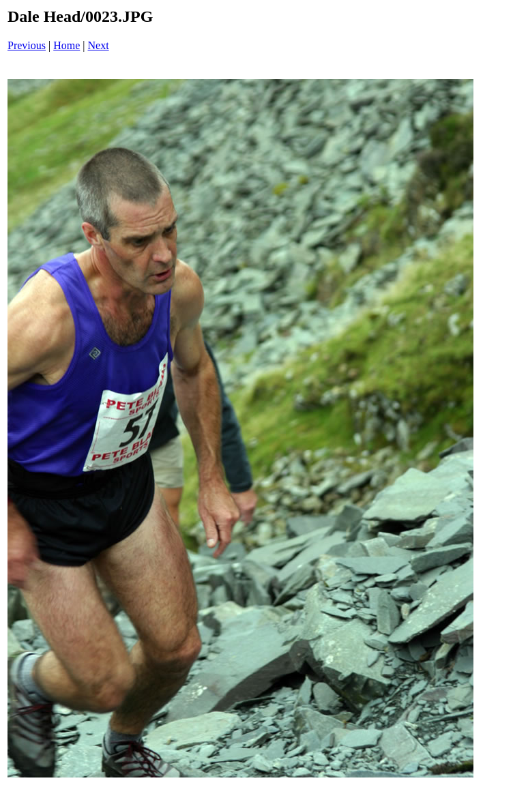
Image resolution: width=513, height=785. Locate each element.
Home (66, 45)
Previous (27, 45)
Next (98, 45)
